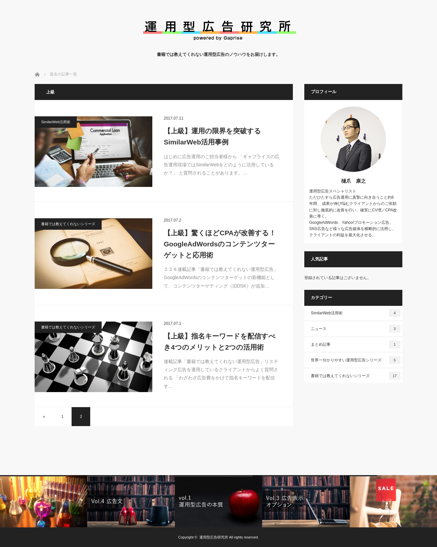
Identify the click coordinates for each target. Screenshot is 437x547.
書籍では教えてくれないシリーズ (68, 224)
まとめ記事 (355, 344)
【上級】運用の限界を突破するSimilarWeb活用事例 (212, 136)
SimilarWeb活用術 (55, 122)
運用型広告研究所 (213, 537)
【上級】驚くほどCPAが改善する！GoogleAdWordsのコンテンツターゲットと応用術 (220, 243)
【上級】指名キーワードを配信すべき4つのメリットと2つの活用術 (220, 341)
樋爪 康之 (353, 181)
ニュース (355, 329)
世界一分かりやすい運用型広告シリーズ (355, 360)
